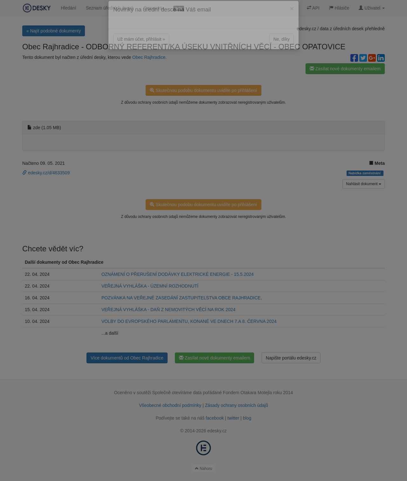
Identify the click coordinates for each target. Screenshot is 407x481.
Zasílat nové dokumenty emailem (345, 68)
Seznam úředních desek (110, 7)
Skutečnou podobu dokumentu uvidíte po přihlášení (203, 90)
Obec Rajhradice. (149, 57)
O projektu (153, 7)
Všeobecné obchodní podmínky (170, 405)
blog (247, 418)
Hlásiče (339, 7)
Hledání (68, 7)
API (313, 7)
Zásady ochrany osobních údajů (236, 405)
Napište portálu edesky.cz (291, 357)
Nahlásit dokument (363, 184)
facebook (215, 418)
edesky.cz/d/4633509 (46, 172)
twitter (233, 418)
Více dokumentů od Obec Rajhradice (127, 357)
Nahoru (203, 468)
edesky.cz (306, 28)
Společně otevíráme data (177, 392)
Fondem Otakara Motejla (247, 392)
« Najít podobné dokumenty (53, 30)
